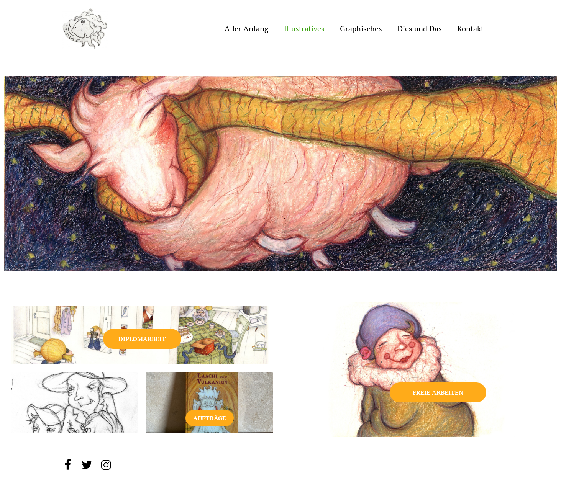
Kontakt (470, 28)
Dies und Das (419, 28)
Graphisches (361, 28)
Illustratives (304, 28)
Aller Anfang (247, 28)
